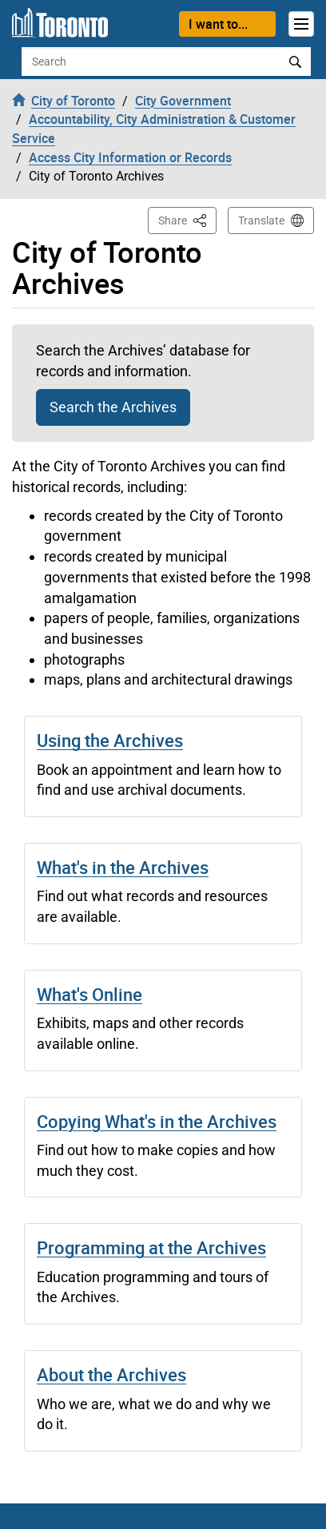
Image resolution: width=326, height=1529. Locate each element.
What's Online (89, 994)
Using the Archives (110, 740)
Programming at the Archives (151, 1247)
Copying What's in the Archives (156, 1121)
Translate (261, 220)
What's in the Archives (123, 867)
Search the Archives (113, 407)
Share (187, 219)
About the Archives (111, 1374)
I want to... (218, 24)
